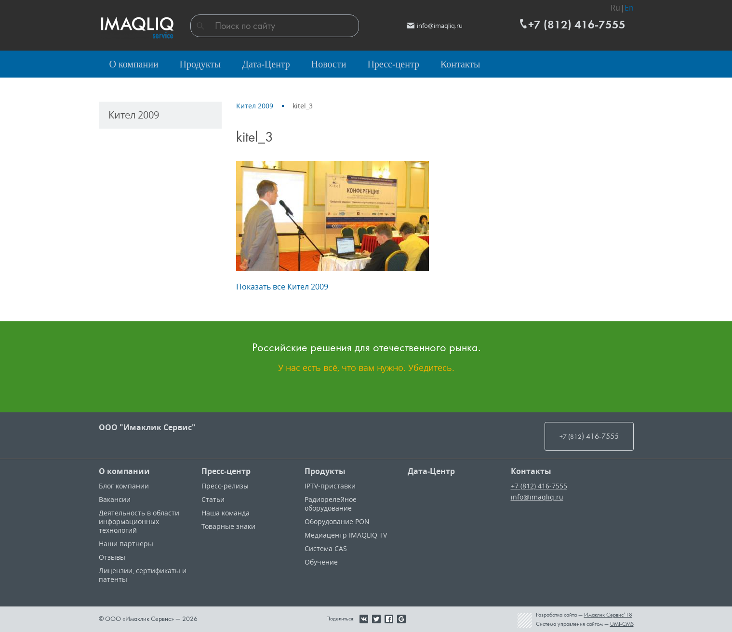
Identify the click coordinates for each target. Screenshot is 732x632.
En (629, 7)
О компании (124, 471)
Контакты (531, 471)
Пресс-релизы (225, 485)
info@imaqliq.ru (537, 496)
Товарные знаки (228, 526)
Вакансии (115, 499)
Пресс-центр (226, 471)
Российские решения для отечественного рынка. (366, 347)
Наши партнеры (126, 543)
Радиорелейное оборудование (331, 504)
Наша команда (225, 512)
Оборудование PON (337, 521)
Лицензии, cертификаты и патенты (142, 575)
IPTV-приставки (330, 485)
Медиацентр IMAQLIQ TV (346, 535)
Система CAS (326, 548)
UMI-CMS (622, 623)
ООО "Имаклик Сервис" (147, 427)
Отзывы (112, 557)
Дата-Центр (431, 471)
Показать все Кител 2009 (282, 286)
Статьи (213, 499)
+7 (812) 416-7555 (539, 485)
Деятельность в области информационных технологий (139, 521)
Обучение (321, 561)
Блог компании (124, 485)
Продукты (325, 471)
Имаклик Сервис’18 (608, 614)
